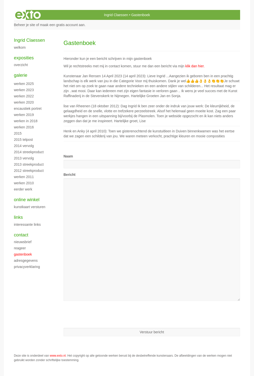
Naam (68, 156)
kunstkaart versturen (29, 207)
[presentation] (101, 314)
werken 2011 (24, 177)
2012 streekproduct (29, 171)
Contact (21, 234)
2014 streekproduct (29, 152)
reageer (20, 248)
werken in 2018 (25, 121)
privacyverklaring (27, 267)
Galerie (20, 75)
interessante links (27, 224)
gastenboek (23, 254)
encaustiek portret (27, 109)
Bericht (69, 175)
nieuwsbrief (23, 242)
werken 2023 (24, 90)
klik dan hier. (195, 66)
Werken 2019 (24, 115)
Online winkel (26, 199)
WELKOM (20, 47)
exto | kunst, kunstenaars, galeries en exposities (28, 15)
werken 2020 (24, 102)
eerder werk (23, 189)
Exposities (24, 57)
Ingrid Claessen (116, 15)
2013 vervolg (24, 158)
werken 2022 (24, 96)
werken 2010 (24, 183)
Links (18, 217)
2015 (18, 133)
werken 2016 (24, 127)
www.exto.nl (58, 355)
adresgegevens (26, 261)
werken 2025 (24, 84)
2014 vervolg (24, 146)
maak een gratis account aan (62, 25)
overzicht (21, 65)
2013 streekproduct (29, 164)
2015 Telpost (23, 140)
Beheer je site (24, 25)
